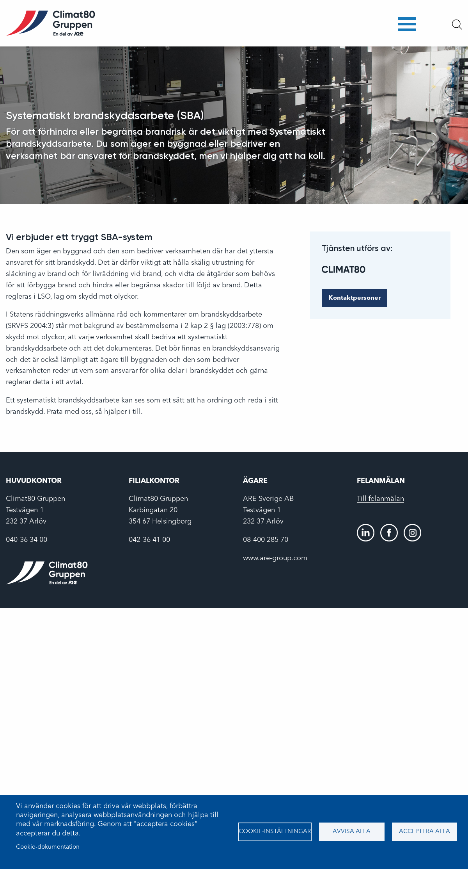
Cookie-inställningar (275, 831)
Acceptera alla (424, 831)
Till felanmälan (380, 498)
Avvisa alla (351, 831)
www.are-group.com (275, 558)
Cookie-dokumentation (48, 847)
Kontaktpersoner (354, 298)
